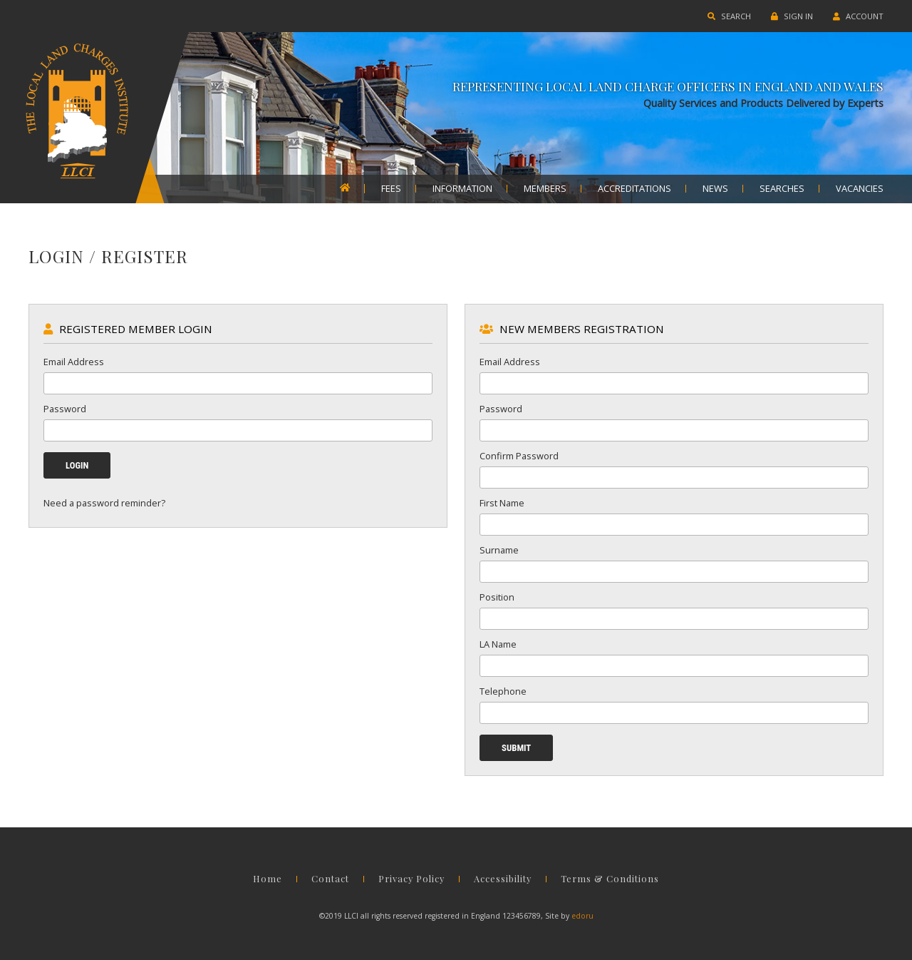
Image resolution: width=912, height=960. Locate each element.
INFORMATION (462, 189)
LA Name (498, 644)
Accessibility (503, 879)
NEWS (715, 189)
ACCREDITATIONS (634, 189)
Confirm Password (519, 455)
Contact (330, 879)
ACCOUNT (858, 16)
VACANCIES (860, 189)
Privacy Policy (411, 879)
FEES (391, 189)
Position (497, 597)
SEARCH (729, 16)
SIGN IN (792, 16)
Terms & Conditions (610, 879)
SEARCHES (782, 189)
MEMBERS (545, 189)
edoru (582, 916)
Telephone (503, 691)
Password (64, 408)
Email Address (73, 361)
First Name (502, 502)
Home (267, 879)
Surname (499, 549)
